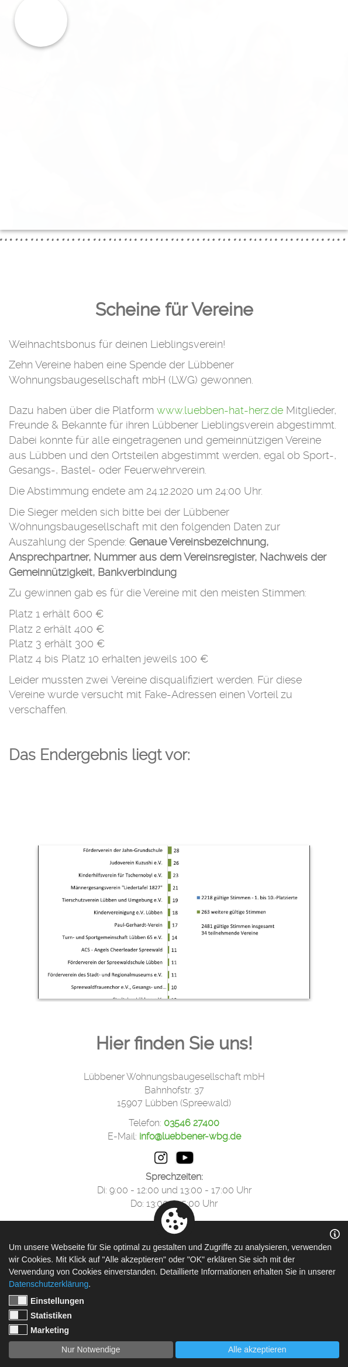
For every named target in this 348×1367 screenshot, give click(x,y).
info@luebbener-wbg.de (190, 1136)
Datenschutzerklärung (48, 1284)
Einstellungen (46, 1300)
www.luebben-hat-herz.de (220, 410)
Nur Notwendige (90, 1349)
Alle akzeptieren (257, 1349)
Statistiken (40, 1315)
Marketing (39, 1329)
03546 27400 (191, 1122)
